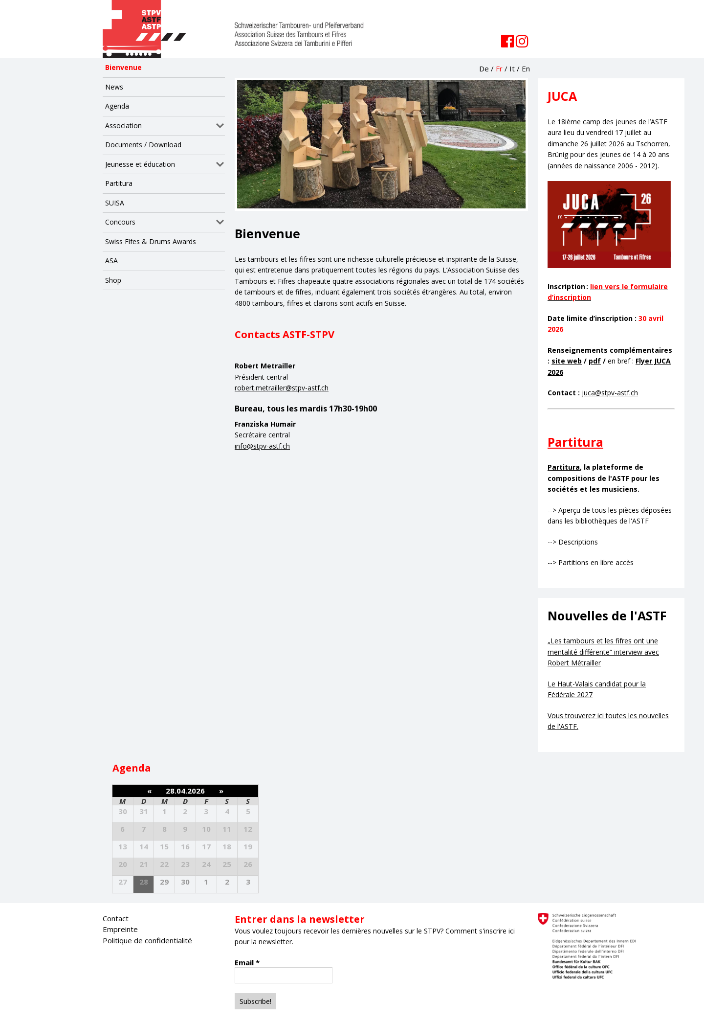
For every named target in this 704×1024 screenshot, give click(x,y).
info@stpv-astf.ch (262, 446)
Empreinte (120, 929)
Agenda (117, 106)
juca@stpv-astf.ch (610, 392)
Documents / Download (143, 144)
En (526, 68)
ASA (111, 260)
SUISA (114, 202)
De (484, 68)
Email (247, 962)
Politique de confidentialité (147, 940)
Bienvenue (123, 67)
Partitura (118, 183)
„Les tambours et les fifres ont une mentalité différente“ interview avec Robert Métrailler (603, 651)
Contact (116, 918)
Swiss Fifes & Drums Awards (150, 241)
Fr (499, 68)
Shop (113, 280)
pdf (595, 360)
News (114, 86)
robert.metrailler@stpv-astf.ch (282, 387)
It (512, 68)
